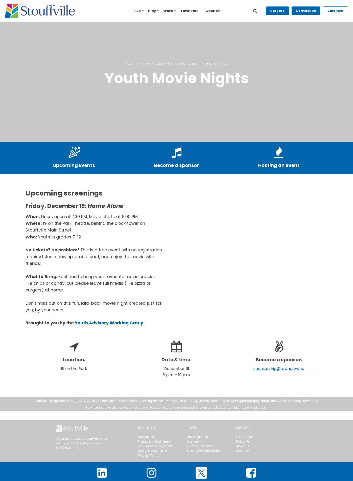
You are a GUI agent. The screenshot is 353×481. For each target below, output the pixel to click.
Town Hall (190, 10)
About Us (242, 446)
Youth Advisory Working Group (109, 323)
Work (169, 10)
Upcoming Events (74, 165)
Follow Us (243, 441)
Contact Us (306, 11)
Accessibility (147, 437)
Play (153, 10)
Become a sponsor (176, 165)
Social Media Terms (152, 451)
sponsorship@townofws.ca (278, 368)
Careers (277, 11)
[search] (255, 11)
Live (138, 10)
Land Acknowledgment (155, 446)
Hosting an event (278, 165)
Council (213, 10)
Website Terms (148, 455)
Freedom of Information (155, 441)
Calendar (335, 11)
